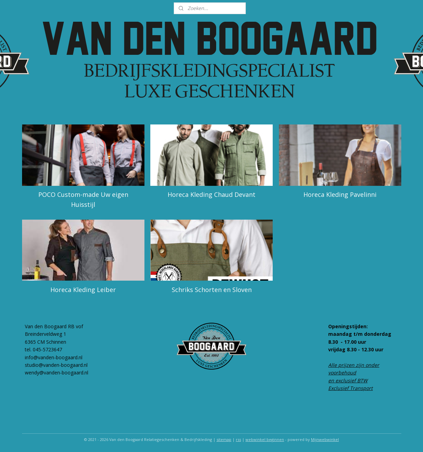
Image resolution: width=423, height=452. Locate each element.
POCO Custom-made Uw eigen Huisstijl (83, 199)
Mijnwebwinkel (325, 439)
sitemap (223, 439)
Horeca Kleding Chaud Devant (211, 194)
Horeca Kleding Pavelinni (339, 194)
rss (238, 439)
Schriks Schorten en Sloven (211, 289)
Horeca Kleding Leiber (83, 289)
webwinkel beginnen (264, 439)
